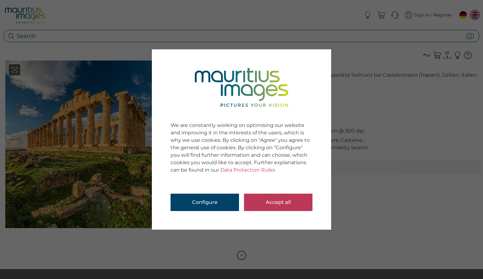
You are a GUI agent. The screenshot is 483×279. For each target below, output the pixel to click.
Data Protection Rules (247, 170)
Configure (205, 202)
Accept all (278, 202)
